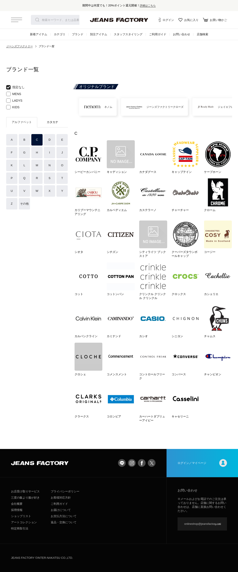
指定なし (15, 87)
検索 (37, 20)
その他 (24, 203)
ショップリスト (21, 516)
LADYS (14, 100)
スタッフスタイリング (128, 34)
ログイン (165, 20)
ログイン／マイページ (202, 463)
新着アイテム (38, 34)
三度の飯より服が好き (25, 497)
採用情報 (16, 510)
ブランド (77, 34)
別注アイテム (98, 34)
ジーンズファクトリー (19, 46)
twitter (152, 463)
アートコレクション (24, 522)
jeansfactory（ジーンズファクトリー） (119, 20)
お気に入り (188, 20)
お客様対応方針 (61, 497)
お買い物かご (215, 20)
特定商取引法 (19, 528)
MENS (13, 94)
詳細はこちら (148, 5)
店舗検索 (202, 34)
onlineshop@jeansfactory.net (202, 523)
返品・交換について (64, 522)
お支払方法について (64, 516)
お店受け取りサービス (25, 491)
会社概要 (16, 503)
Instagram (132, 463)
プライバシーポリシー (65, 491)
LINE (122, 463)
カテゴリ (59, 34)
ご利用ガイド (157, 34)
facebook (142, 463)
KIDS (13, 107)
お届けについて (61, 510)
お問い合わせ (181, 34)
